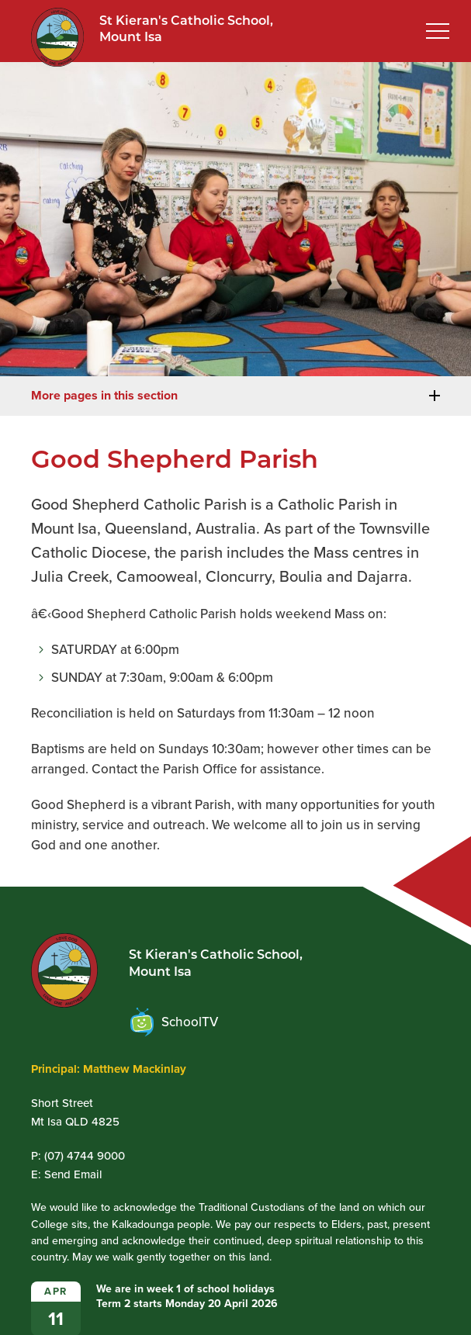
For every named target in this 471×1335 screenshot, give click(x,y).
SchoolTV (174, 1022)
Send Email (73, 1174)
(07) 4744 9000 (84, 1155)
